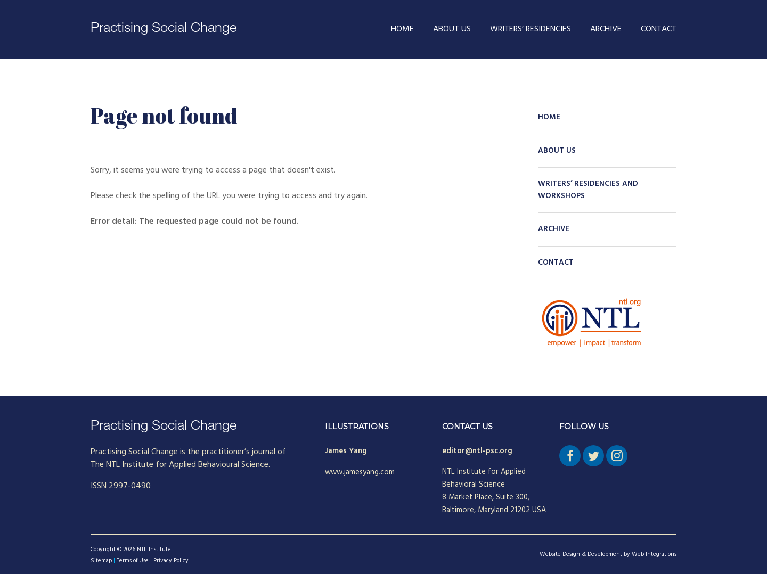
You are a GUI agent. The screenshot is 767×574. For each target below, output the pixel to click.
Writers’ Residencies (530, 29)
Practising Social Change (163, 29)
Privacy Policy (171, 560)
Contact (658, 29)
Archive (606, 29)
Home (402, 29)
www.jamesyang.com (360, 472)
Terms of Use (133, 560)
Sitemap (101, 560)
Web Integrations (654, 554)
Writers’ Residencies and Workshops (588, 190)
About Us (452, 29)
